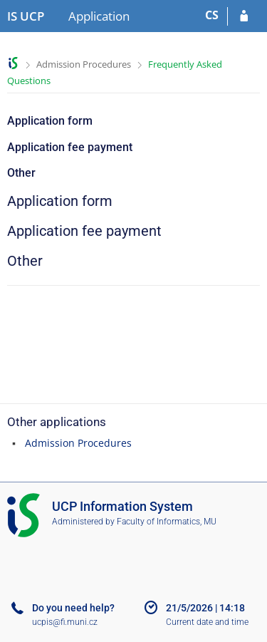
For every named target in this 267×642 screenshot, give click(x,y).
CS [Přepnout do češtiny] (212, 15)
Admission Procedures (83, 64)
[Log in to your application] (244, 16)
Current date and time (207, 622)
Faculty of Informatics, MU (166, 522)
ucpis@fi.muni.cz (65, 622)
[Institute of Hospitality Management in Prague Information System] (25, 16)
